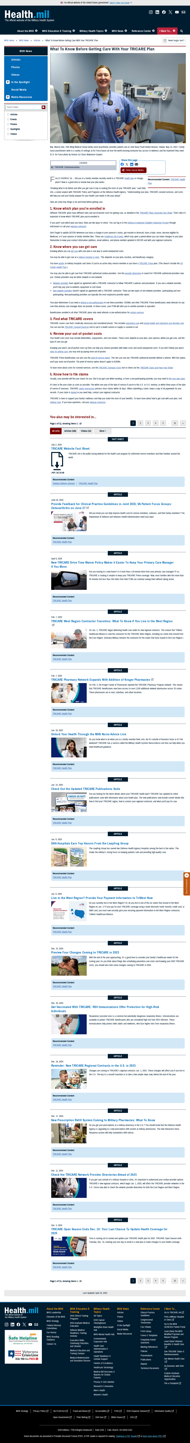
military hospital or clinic (89, 257)
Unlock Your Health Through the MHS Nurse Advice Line (88, 734)
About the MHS (25, 31)
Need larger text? (173, 40)
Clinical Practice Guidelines (148, 1314)
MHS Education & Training (56, 31)
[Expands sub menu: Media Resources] (8, 97)
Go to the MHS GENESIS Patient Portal (174, 1325)
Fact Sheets (146, 1327)
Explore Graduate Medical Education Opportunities (172, 1376)
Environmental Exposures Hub (100, 1340)
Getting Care (55, 402)
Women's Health (101, 1394)
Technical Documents (150, 1368)
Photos (15, 67)
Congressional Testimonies (147, 1321)
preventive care (132, 323)
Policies (144, 1351)
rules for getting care (59, 351)
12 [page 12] (175, 423)
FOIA (116, 1411)
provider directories (133, 273)
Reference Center (141, 31)
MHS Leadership (54, 1312)
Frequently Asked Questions (148, 1341)
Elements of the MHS (56, 1316)
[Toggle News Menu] (126, 31)
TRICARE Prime (146, 263)
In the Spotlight (20, 82)
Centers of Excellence (103, 1363)
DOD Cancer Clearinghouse (100, 1321)
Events (13, 119)
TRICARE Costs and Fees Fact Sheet (156, 367)
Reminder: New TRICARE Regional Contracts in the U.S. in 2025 (93, 1066)
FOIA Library (146, 1331)
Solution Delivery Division (64, 483)
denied (74, 392)
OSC (132, 1417)
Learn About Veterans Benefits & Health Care (174, 1343)
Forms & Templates (149, 1335)
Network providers (60, 283)
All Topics (98, 1315)
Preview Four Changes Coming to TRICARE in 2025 (85, 952)
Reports (144, 1363)
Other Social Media (133, 170)
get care (74, 251)
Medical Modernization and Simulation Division (80, 1359)
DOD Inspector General (137, 1411)
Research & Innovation (103, 1386)
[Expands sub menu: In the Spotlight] (8, 82)
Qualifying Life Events (113, 236)
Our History (51, 1332)
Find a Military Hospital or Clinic (174, 1318)
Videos (15, 74)
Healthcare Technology (103, 1367)
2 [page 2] (140, 423)
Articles (15, 59)
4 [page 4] (155, 423)
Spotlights (15, 129)
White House (116, 1417)
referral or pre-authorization (91, 302)
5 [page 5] (163, 423)
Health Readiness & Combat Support (102, 1358)
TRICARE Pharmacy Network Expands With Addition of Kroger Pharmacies (100, 680)
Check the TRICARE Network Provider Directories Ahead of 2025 (94, 1175)
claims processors (87, 388)
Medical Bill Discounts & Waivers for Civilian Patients (104, 1374)
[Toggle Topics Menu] (106, 31)
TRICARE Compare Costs (110, 367)
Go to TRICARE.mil (172, 1312)
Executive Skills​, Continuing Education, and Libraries (79, 1343)
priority (61, 263)
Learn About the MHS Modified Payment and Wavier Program (173, 1334)
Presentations (146, 1355)
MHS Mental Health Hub (104, 1334)
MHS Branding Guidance (53, 1338)
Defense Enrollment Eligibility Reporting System (148, 222)
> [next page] (183, 423)
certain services (137, 312)
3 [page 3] (148, 423)
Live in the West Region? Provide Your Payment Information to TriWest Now (102, 898)
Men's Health (99, 1390)
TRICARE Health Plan (88, 483)
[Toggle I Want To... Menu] (174, 31)
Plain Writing (82, 1417)
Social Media (19, 89)
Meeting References (149, 1346)
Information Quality (163, 1411)
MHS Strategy (53, 1321)
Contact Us (51, 1344)
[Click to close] (187, 875)
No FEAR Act (59, 1411)
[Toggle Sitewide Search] (181, 31)
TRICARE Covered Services (77, 327)
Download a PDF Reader (126, 1436)
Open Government (61, 1417)
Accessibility (100, 1411)
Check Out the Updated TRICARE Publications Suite (85, 789)
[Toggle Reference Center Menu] (153, 31)
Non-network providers (62, 290)
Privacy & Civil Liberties (104, 1381)
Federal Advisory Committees (54, 1327)
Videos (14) (86, 431)
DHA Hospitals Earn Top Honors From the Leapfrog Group (90, 843)
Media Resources (21, 97)
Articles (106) (70, 431)
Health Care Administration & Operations (101, 1348)
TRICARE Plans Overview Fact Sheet (156, 212)
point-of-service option (100, 357)
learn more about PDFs (153, 1436)
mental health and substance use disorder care (164, 323)
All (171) (56, 431)
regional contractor (78, 226)
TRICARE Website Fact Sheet (70, 449)
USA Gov (99, 1417)
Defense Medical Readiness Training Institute (78, 1333)
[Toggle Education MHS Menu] (74, 31)
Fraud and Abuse (80, 1411)
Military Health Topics (92, 31)
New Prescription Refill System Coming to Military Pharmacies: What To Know (103, 1120)
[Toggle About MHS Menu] (36, 31)
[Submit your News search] (43, 107)
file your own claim (177, 378)
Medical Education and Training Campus (80, 1352)
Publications (146, 1359)
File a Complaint (171, 1383)
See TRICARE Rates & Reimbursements (174, 1353)
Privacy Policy (39, 1411)
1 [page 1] (133, 423)
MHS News (118, 31)
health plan (129, 178)
